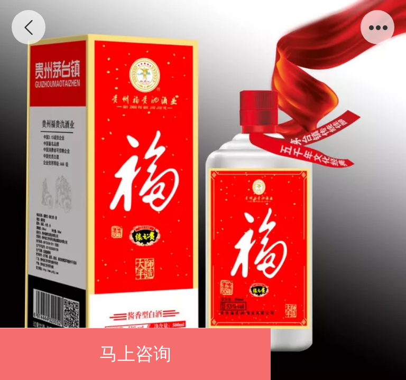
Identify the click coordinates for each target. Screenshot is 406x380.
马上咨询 (135, 354)
